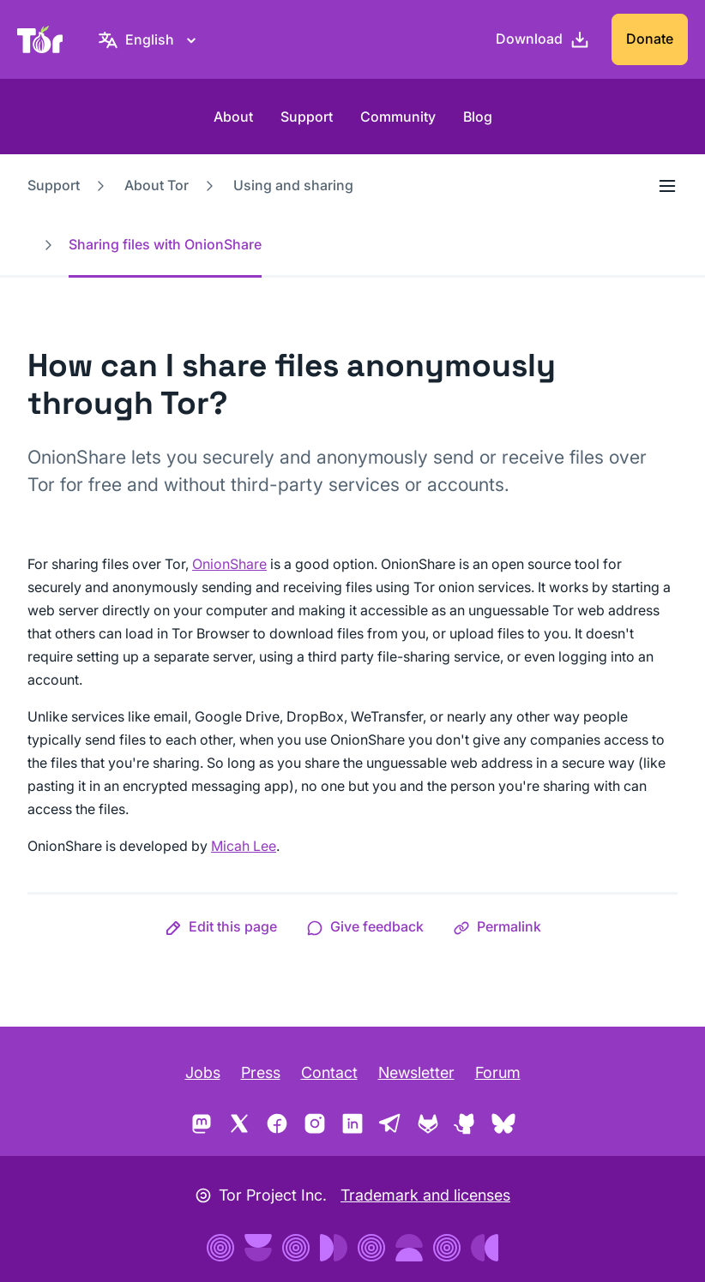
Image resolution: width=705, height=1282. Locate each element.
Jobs (202, 1072)
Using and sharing (293, 185)
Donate (649, 38)
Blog (477, 116)
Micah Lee (243, 845)
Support (306, 116)
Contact (329, 1072)
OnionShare (229, 563)
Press (260, 1072)
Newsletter (416, 1072)
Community (398, 116)
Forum (498, 1072)
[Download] (543, 39)
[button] (221, 926)
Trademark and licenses (425, 1195)
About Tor (156, 185)
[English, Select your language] (149, 39)
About (233, 116)
